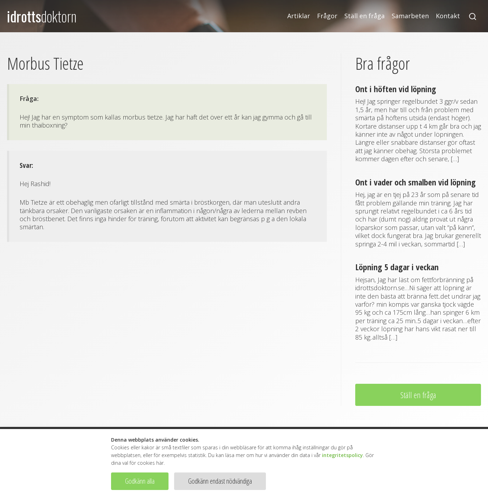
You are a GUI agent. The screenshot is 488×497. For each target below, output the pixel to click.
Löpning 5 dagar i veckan (397, 267)
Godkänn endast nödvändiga (220, 481)
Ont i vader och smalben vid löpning (415, 182)
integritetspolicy (342, 455)
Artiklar (298, 16)
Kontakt (448, 16)
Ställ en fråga (364, 16)
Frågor (327, 16)
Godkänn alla (139, 481)
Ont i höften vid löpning (395, 89)
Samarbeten (410, 16)
